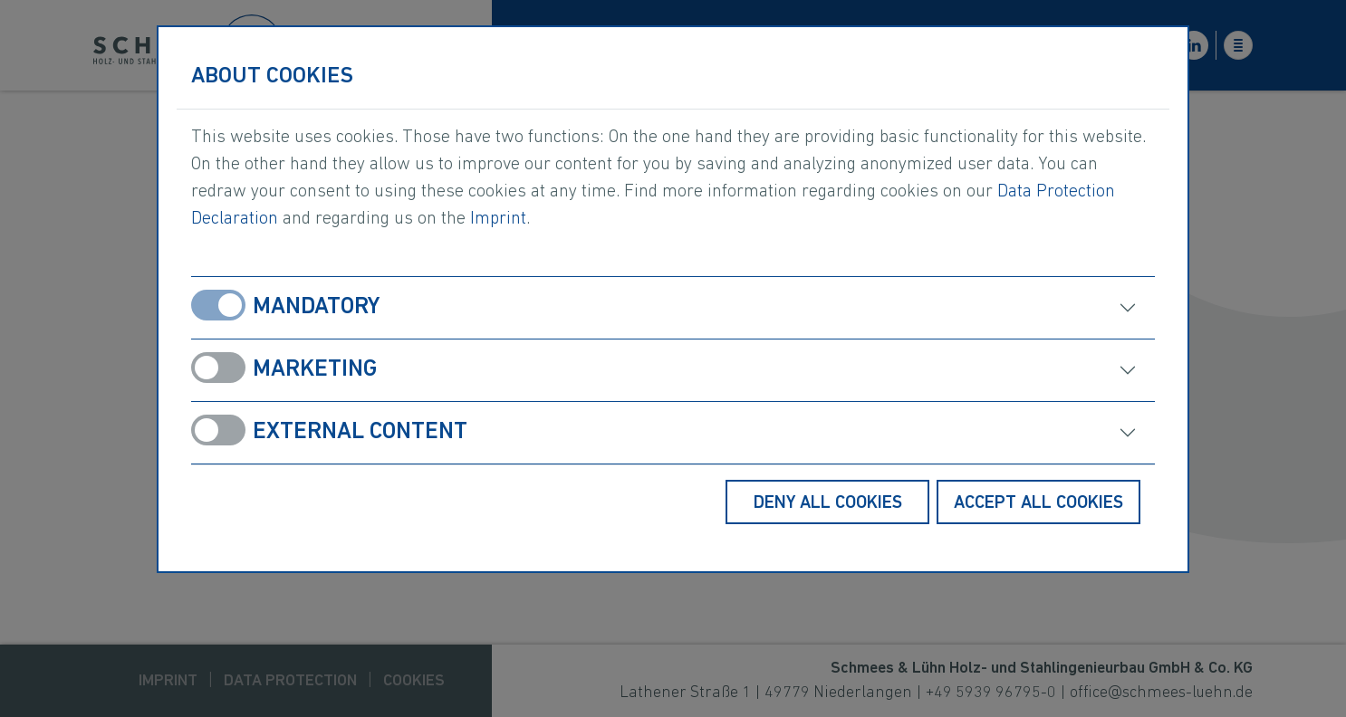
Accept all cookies (1038, 503)
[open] (926, 307)
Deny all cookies (828, 503)
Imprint (498, 219)
